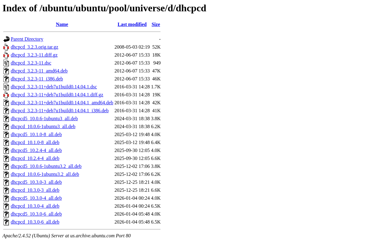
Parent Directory (27, 39)
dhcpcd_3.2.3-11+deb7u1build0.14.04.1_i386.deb (60, 110)
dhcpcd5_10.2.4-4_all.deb (36, 150)
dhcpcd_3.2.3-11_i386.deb (37, 78)
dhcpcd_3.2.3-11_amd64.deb (39, 70)
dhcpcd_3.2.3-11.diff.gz (34, 54)
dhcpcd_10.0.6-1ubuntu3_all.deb (43, 126)
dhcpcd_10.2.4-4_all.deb (35, 158)
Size (156, 24)
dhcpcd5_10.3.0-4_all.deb (36, 198)
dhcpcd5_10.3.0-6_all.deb (36, 214)
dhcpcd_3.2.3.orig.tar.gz (34, 47)
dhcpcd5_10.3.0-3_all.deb (36, 182)
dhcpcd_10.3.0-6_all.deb (35, 221)
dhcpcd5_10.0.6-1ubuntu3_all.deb (44, 118)
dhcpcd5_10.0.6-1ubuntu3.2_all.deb (46, 166)
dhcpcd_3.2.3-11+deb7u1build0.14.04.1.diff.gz (57, 94)
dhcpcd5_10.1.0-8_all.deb (36, 134)
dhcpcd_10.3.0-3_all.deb (35, 190)
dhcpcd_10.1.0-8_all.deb (35, 142)
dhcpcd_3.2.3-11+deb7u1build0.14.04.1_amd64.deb (62, 102)
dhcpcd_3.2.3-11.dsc (31, 62)
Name (62, 24)
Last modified (132, 24)
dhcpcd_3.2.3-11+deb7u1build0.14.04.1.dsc (54, 86)
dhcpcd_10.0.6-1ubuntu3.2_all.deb (45, 174)
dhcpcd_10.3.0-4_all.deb (35, 206)
